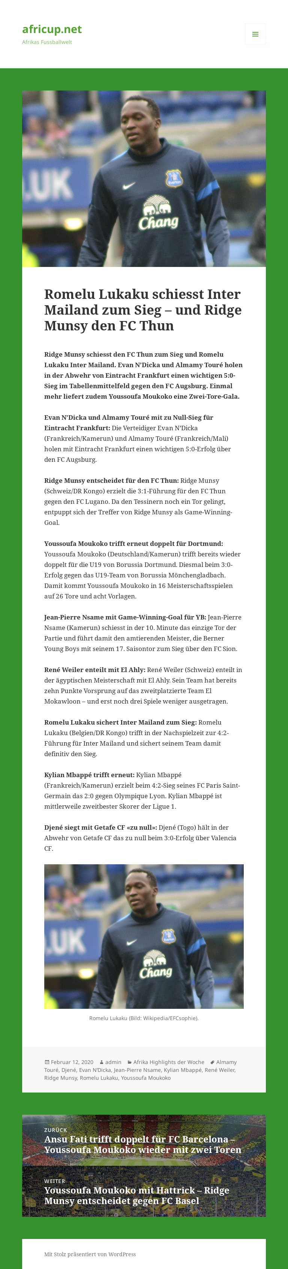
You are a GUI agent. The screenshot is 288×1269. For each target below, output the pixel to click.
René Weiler (219, 1069)
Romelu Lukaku (99, 1077)
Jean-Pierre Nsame (137, 1069)
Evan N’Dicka (95, 1069)
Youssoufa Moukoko (146, 1077)
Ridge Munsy (60, 1077)
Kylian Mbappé (183, 1069)
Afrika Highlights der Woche (169, 1062)
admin (113, 1062)
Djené (69, 1069)
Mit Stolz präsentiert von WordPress (90, 1254)
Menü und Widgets (255, 44)
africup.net (52, 28)
